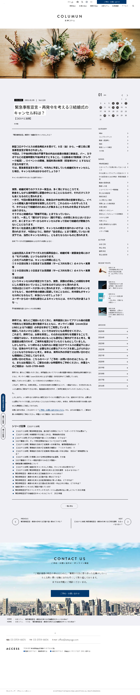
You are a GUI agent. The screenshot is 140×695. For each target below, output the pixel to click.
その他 (16, 124)
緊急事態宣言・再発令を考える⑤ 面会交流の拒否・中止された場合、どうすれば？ (48, 483)
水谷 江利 (102, 244)
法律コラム (105, 6)
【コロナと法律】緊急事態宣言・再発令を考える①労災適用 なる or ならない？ (47, 470)
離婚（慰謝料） (104, 140)
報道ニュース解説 (105, 147)
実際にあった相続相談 (107, 203)
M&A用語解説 (104, 164)
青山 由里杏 (103, 255)
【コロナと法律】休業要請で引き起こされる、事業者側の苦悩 (40, 434)
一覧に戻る (69, 506)
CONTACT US (70, 558)
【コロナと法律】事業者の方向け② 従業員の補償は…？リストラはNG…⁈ (45, 447)
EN (81, 2)
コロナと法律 (104, 217)
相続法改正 (103, 196)
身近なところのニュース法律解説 (111, 214)
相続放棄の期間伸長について (26, 463)
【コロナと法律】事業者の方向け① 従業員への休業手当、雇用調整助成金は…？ (47, 444)
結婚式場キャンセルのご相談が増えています (33, 486)
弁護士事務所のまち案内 (108, 224)
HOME (9, 619)
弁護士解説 (103, 207)
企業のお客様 (3, 419)
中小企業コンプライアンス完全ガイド (112, 173)
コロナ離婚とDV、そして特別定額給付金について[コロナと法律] (41, 441)
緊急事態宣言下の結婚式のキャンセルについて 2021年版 (38, 493)
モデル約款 (22, 256)
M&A (100, 133)
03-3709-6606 (40, 640)
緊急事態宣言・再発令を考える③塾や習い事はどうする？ (38, 477)
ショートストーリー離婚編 (108, 190)
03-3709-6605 (18, 640)
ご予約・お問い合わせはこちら (67, 359)
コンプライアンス (105, 137)
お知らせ (102, 228)
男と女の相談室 (104, 193)
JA (84, 2)
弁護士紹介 (83, 6)
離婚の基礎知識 (104, 183)
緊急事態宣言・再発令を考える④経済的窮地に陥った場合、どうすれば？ (44, 480)
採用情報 (115, 6)
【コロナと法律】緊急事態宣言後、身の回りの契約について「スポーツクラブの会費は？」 (51, 431)
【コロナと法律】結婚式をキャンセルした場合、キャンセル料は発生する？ (46, 467)
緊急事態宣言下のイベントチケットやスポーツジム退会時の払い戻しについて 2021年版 (50, 490)
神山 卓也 (102, 248)
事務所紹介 (94, 6)
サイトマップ (10, 691)
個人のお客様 (3, 433)
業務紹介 (73, 6)
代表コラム (103, 221)
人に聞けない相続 (105, 200)
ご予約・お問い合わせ (124, 2)
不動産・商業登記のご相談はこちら (86, 631)
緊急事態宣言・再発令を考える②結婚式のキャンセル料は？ (39, 473)
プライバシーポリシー (24, 691)
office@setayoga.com (68, 640)
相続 (100, 144)
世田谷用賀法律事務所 (3, 403)
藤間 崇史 (102, 251)
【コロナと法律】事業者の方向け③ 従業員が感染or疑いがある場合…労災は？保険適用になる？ (51, 452)
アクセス (125, 6)
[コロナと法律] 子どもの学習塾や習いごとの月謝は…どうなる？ (41, 438)
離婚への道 (103, 186)
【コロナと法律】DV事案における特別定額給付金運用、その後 (40, 457)
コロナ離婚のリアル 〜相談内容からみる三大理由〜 (35, 460)
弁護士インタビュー (106, 210)
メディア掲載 (104, 231)
